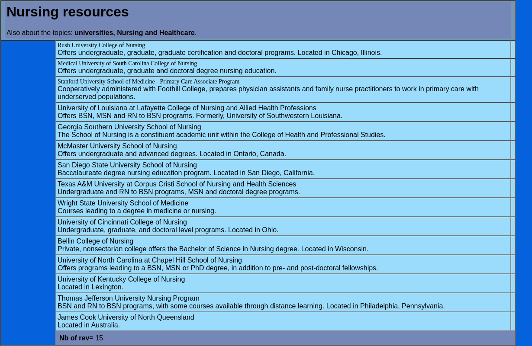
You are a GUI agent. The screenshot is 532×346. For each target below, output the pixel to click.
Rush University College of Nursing (101, 45)
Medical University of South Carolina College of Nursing (127, 63)
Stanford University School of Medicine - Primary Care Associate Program (148, 81)
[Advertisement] (28, 171)
